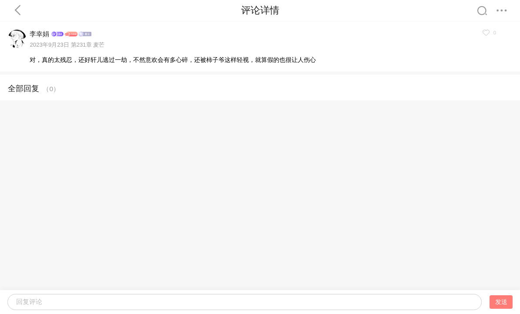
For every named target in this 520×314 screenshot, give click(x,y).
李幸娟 (39, 34)
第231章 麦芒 (88, 44)
